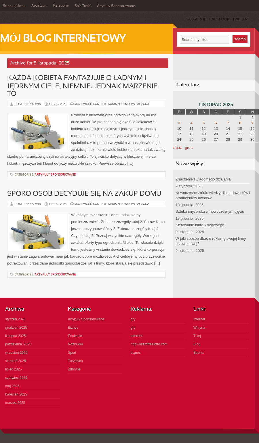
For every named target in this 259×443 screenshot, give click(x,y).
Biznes (73, 328)
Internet (199, 319)
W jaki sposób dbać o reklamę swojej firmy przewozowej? (211, 241)
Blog (196, 344)
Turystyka (75, 361)
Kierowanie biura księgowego (200, 225)
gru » (189, 147)
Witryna (199, 328)
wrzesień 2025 (16, 353)
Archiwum (39, 5)
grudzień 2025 (16, 328)
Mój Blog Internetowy (63, 39)
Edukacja (75, 336)
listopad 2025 (15, 336)
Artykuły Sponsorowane (116, 6)
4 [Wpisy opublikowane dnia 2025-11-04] (192, 123)
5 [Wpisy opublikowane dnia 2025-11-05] (204, 123)
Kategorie (61, 5)
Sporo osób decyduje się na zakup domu (84, 194)
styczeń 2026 (15, 319)
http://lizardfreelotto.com (149, 344)
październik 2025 (18, 344)
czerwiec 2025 (16, 378)
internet (136, 336)
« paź (177, 147)
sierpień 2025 (15, 361)
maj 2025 (12, 386)
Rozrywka (75, 344)
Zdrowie (74, 369)
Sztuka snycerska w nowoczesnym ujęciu (210, 211)
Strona (198, 353)
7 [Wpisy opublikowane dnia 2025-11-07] (228, 123)
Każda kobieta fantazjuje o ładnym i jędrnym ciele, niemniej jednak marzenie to (82, 86)
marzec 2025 (15, 403)
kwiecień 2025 (16, 394)
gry (133, 319)
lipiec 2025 (13, 369)
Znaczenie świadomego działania (203, 179)
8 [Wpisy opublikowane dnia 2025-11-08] (240, 123)
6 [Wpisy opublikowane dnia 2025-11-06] (216, 123)
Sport (72, 353)
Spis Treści (83, 6)
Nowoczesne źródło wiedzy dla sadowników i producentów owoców (213, 195)
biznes (136, 353)
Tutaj (197, 336)
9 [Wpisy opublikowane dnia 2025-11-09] (253, 123)
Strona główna (14, 6)
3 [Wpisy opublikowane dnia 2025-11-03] (179, 123)
